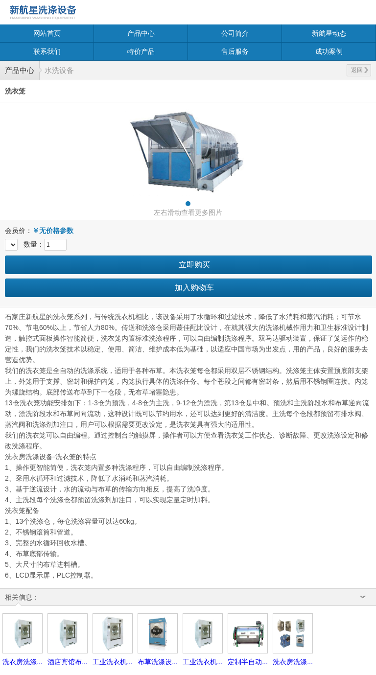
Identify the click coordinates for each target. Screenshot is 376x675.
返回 (359, 70)
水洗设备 (59, 70)
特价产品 (141, 51)
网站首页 (47, 33)
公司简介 (235, 33)
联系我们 (47, 51)
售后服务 (235, 51)
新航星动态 (329, 33)
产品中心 (141, 33)
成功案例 (329, 51)
